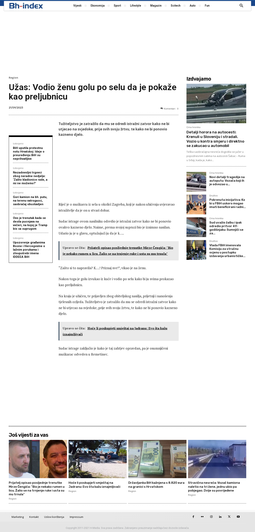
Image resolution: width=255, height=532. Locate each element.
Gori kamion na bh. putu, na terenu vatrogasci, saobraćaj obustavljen (30, 200)
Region (13, 78)
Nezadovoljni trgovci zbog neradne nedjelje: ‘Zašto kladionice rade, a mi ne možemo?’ (30, 178)
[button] (241, 6)
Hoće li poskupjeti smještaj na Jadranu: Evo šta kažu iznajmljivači (96, 484)
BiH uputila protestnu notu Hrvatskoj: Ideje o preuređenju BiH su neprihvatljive (28, 153)
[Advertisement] (127, 43)
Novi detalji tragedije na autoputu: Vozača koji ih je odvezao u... (227, 180)
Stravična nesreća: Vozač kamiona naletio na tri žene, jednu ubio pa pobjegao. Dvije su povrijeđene (215, 486)
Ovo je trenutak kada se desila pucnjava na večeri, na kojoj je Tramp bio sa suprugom (30, 223)
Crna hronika (193, 127)
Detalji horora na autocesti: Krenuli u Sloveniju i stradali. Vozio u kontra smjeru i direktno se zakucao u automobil (215, 139)
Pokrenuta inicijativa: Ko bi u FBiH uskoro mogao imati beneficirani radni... (227, 203)
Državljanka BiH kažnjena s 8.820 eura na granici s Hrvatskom (154, 484)
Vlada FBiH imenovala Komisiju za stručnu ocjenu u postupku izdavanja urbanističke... (227, 250)
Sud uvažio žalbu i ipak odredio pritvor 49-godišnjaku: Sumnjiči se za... (226, 228)
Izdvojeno (18, 143)
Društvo (213, 196)
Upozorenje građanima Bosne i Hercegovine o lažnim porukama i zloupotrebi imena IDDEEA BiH (29, 250)
